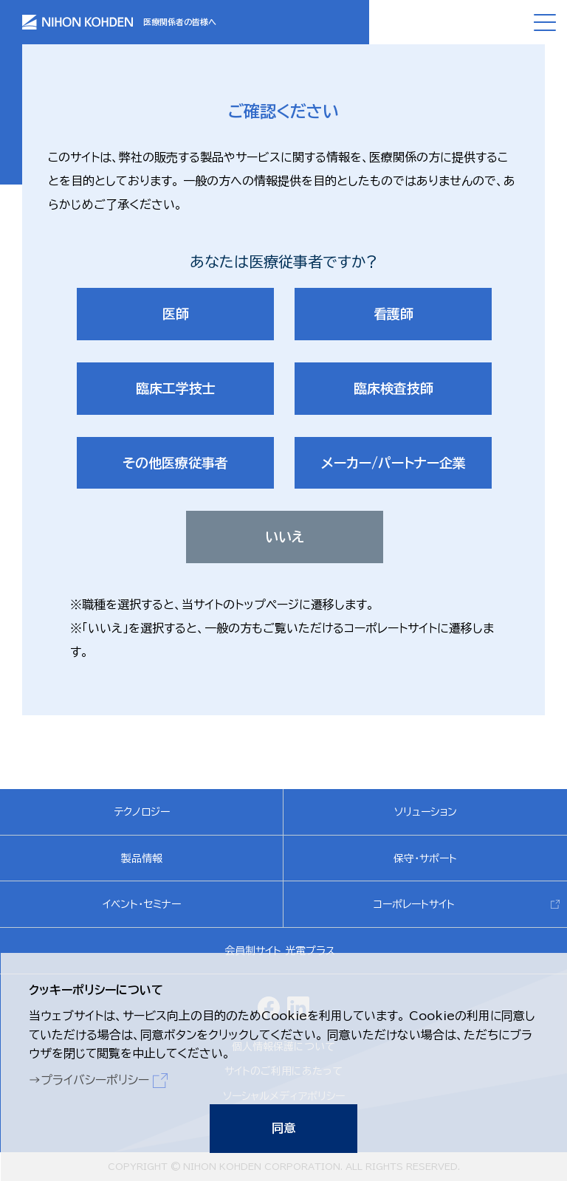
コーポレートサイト (414, 904)
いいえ (284, 536)
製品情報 (141, 858)
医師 (175, 313)
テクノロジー (142, 812)
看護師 (393, 313)
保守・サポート (425, 858)
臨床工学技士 (176, 388)
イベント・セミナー (142, 904)
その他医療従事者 (175, 462)
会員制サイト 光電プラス (279, 951)
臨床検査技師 (393, 388)
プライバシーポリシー (94, 1079)
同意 (283, 1128)
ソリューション (425, 812)
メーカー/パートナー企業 (393, 462)
